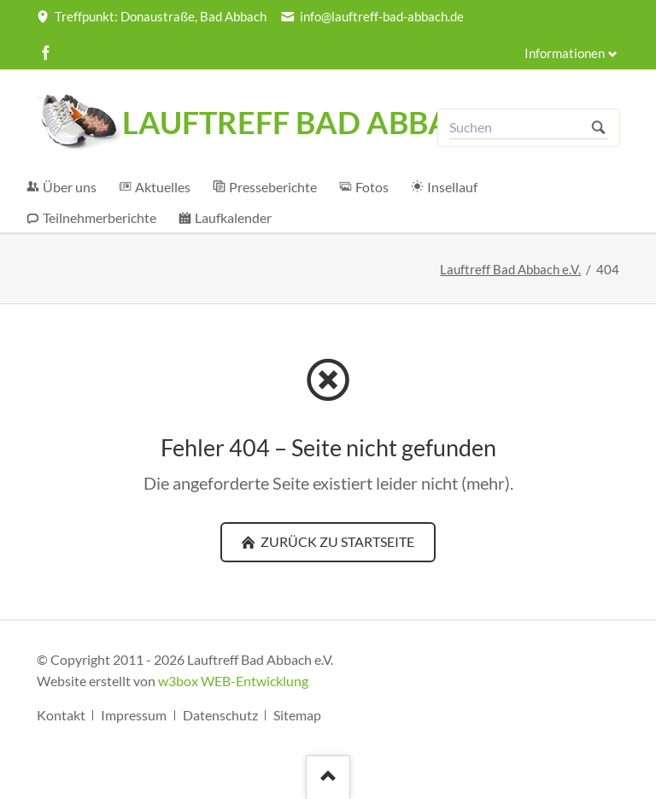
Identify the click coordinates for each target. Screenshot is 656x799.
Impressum (134, 715)
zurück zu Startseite (336, 541)
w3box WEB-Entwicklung (233, 681)
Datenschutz (220, 715)
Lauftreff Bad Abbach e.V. (510, 269)
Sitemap (297, 715)
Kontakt (61, 715)
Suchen (598, 127)
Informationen (564, 53)
